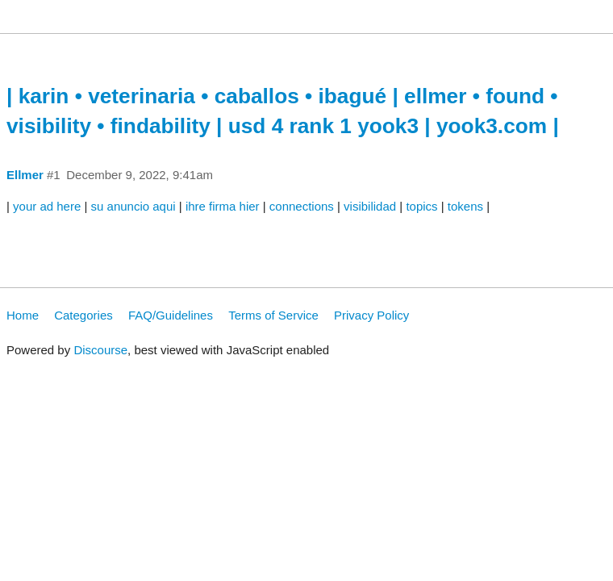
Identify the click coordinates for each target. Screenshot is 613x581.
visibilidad (370, 206)
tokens (465, 206)
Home (22, 315)
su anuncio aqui (133, 206)
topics (421, 206)
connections (301, 206)
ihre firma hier (223, 206)
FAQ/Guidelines (170, 315)
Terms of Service (273, 315)
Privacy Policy (371, 315)
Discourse (100, 350)
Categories (83, 315)
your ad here (47, 206)
